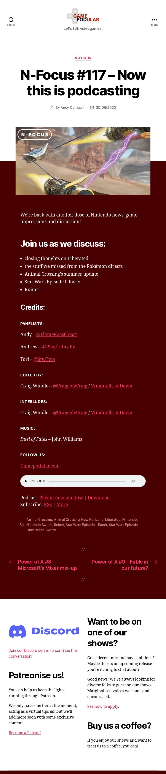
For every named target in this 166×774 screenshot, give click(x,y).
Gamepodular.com (40, 469)
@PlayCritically (58, 351)
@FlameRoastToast (56, 338)
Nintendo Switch (39, 528)
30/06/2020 (106, 111)
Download (99, 501)
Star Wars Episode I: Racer (86, 528)
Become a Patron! (25, 736)
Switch (51, 533)
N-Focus (83, 62)
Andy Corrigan (72, 111)
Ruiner (59, 528)
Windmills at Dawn (111, 390)
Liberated (113, 523)
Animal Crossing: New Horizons (78, 523)
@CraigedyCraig (70, 390)
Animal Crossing (39, 523)
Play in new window (61, 501)
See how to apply (102, 710)
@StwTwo (44, 363)
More (62, 508)
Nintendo (129, 523)
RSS (48, 508)
